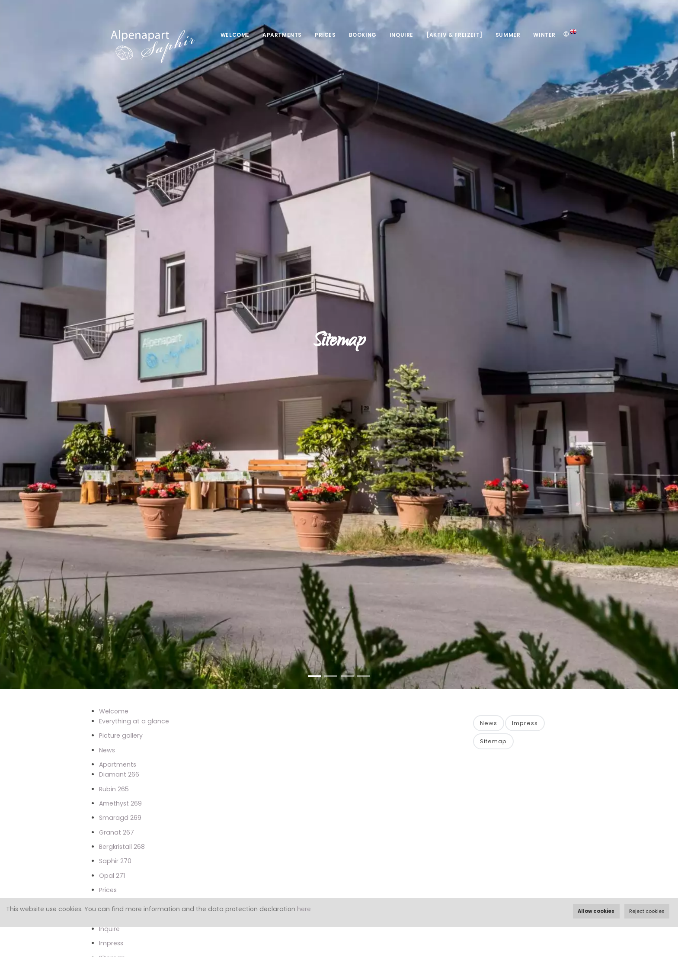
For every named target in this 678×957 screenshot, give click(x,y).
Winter (544, 35)
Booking (363, 35)
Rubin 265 (114, 789)
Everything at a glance (134, 721)
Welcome (235, 35)
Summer (508, 35)
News (107, 750)
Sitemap (493, 741)
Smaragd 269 (120, 817)
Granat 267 (116, 832)
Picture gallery (121, 735)
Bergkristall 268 (122, 846)
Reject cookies (647, 911)
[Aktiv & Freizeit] (454, 35)
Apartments (282, 35)
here (304, 909)
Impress (111, 943)
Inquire (401, 35)
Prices (325, 35)
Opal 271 (112, 875)
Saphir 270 (115, 861)
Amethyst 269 (120, 803)
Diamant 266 (119, 774)
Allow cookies (596, 911)
